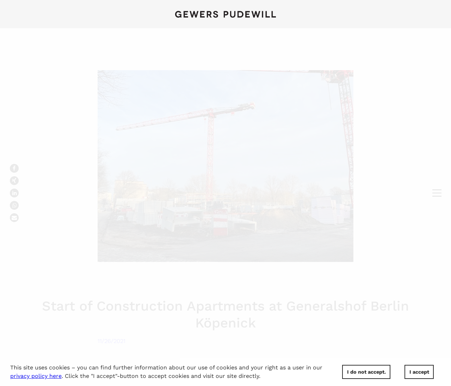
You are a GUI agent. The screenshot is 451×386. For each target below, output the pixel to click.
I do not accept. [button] (366, 372)
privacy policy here (36, 376)
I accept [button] (419, 372)
